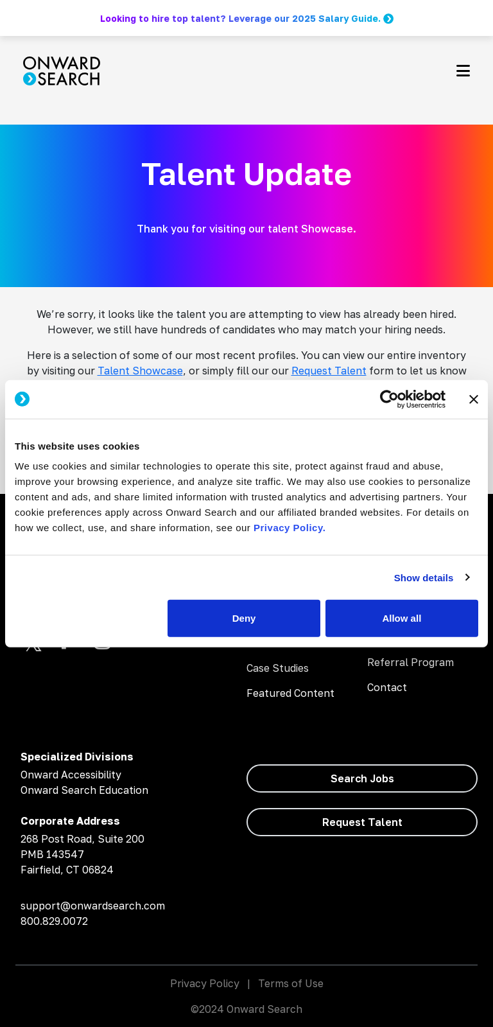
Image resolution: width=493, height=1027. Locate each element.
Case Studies (277, 668)
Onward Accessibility (71, 774)
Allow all (401, 618)
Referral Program (410, 662)
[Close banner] (473, 398)
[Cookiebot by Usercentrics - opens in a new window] (389, 398)
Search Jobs (362, 778)
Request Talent (329, 370)
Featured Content (290, 693)
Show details (424, 577)
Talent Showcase (140, 370)
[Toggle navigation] (463, 70)
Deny (244, 618)
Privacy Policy (204, 983)
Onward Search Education (84, 790)
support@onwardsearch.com (93, 905)
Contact (387, 687)
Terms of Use (291, 983)
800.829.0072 (54, 921)
